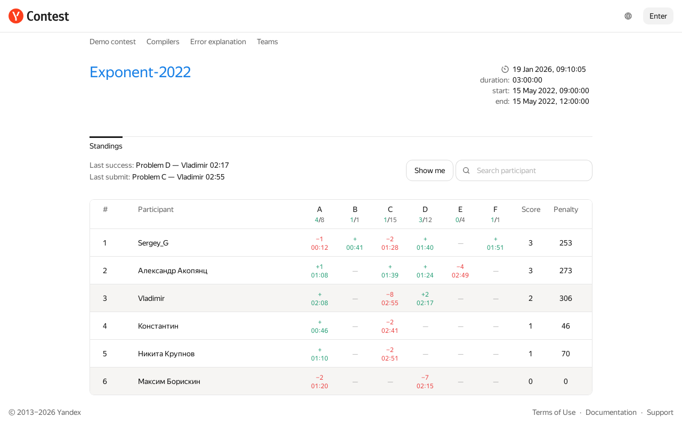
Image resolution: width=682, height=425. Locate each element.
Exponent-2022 (140, 72)
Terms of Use (553, 412)
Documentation (611, 412)
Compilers (163, 41)
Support (660, 412)
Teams (267, 41)
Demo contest (113, 41)
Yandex (69, 412)
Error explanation (218, 41)
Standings (106, 146)
